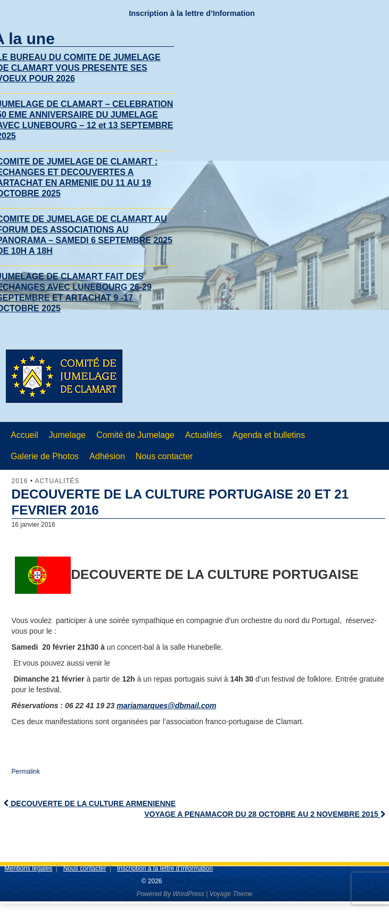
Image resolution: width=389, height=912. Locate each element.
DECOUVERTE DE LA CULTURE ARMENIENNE (90, 803)
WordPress (188, 894)
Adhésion (107, 456)
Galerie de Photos (45, 456)
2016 (20, 481)
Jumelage (67, 435)
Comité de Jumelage (135, 435)
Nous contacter (164, 456)
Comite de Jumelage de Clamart (208, 881)
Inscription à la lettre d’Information (192, 13)
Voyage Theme (231, 894)
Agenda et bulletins (269, 435)
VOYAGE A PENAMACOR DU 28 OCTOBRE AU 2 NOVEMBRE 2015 (264, 814)
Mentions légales (28, 868)
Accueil (24, 435)
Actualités (203, 435)
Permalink (26, 771)
